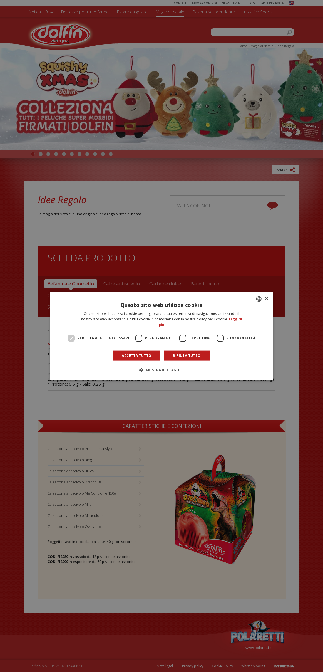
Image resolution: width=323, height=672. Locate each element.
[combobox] (259, 299)
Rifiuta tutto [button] (186, 355)
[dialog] (161, 336)
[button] (161, 369)
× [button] (266, 299)
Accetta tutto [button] (136, 355)
